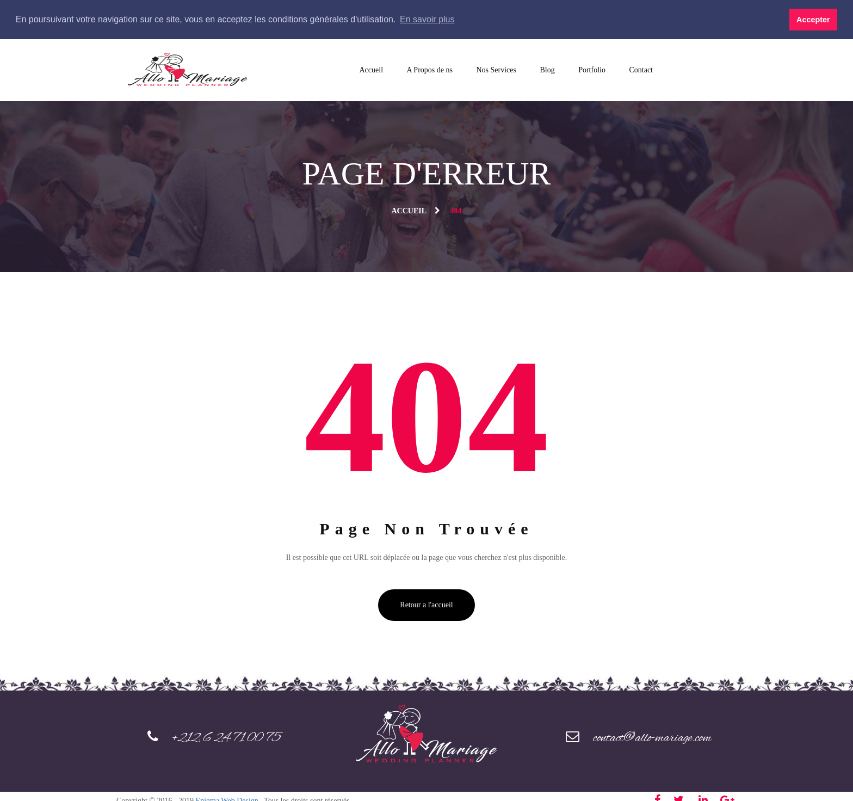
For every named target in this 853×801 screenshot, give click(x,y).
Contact (641, 69)
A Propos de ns (430, 69)
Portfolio (591, 69)
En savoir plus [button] (427, 19)
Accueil (372, 69)
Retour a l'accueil (426, 604)
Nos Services (496, 69)
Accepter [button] (813, 19)
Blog (547, 69)
